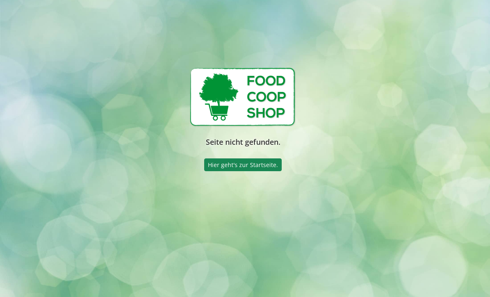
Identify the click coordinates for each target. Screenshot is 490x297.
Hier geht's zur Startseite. (243, 165)
